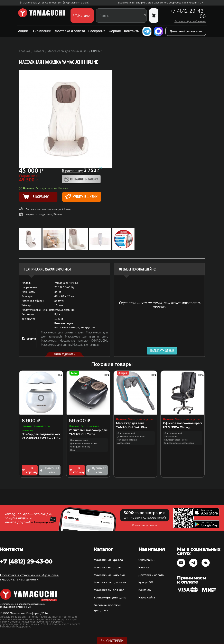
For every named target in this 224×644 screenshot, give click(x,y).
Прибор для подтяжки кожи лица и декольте (54, 434)
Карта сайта (146, 597)
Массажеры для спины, (56, 345)
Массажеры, (50, 340)
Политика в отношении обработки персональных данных (29, 577)
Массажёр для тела (130, 423)
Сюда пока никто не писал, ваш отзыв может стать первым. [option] (159, 304)
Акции (23, 31)
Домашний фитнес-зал (186, 31)
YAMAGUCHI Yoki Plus (131, 427)
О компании (41, 31)
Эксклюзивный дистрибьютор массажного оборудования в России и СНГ (161, 2)
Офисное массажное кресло (184, 423)
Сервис (115, 31)
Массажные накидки (86, 345)
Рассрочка (96, 31)
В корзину (29, 470)
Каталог (143, 567)
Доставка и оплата (70, 31)
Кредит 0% (145, 582)
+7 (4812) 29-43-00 (26, 561)
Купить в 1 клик (81, 196)
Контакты (132, 31)
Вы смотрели (112, 640)
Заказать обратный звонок (190, 21)
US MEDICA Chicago (177, 427)
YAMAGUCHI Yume (82, 434)
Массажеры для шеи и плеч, (86, 336)
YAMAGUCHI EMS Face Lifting (42, 438)
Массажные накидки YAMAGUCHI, (83, 340)
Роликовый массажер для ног (90, 430)
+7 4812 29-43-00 (188, 13)
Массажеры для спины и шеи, (63, 332)
